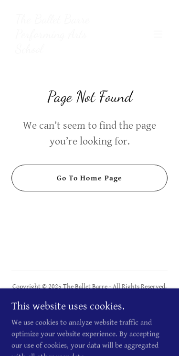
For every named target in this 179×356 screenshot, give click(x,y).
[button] (158, 34)
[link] (66, 50)
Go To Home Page (89, 178)
